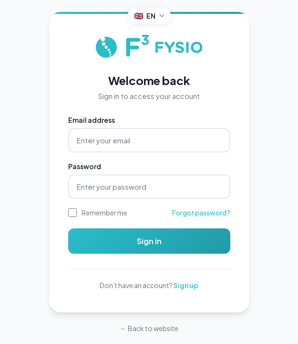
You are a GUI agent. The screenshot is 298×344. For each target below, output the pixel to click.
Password (84, 166)
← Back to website (149, 328)
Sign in (149, 241)
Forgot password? (201, 212)
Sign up (186, 285)
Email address (91, 120)
